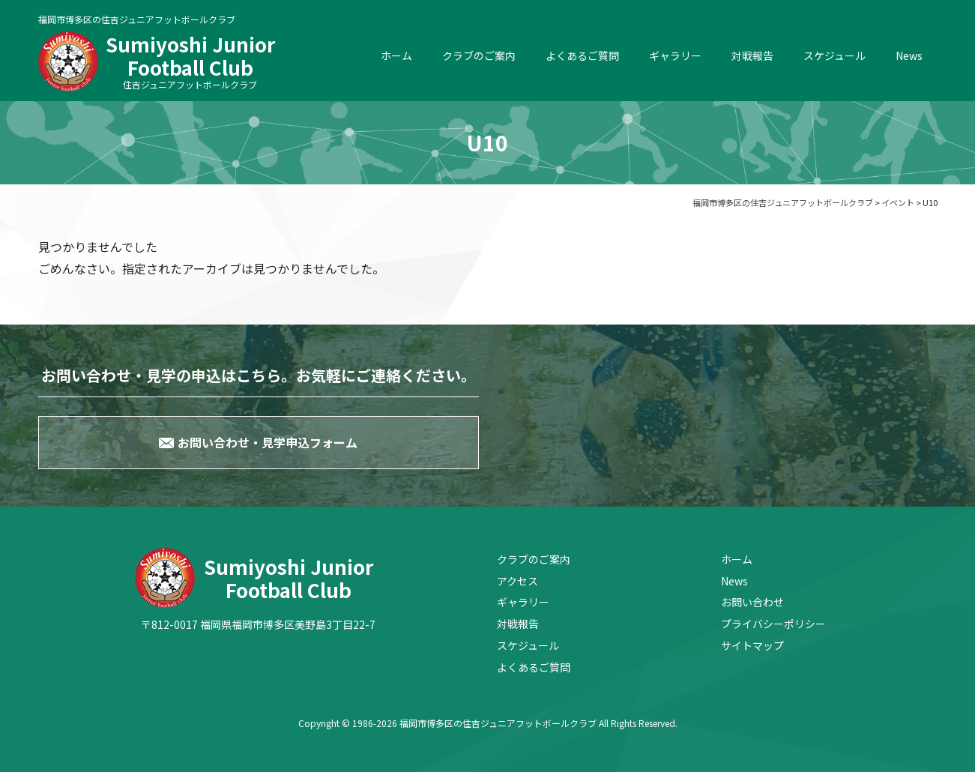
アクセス (517, 580)
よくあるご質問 (582, 55)
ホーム (396, 55)
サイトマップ (752, 645)
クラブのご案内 (479, 55)
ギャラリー (675, 55)
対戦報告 (752, 55)
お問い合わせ (752, 601)
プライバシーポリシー (773, 623)
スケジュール (834, 55)
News (909, 55)
